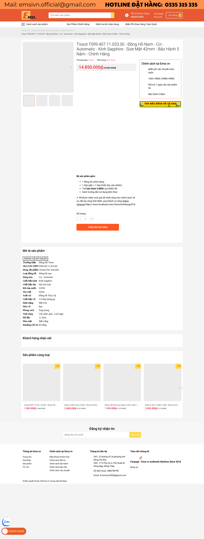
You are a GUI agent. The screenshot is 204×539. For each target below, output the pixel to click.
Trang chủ (27, 457)
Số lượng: (81, 213)
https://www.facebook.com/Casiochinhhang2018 (110, 204)
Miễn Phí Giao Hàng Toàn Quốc (141, 24)
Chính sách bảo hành (59, 463)
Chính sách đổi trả (57, 460)
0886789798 (113, 471)
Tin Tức (26, 467)
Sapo (64, 481)
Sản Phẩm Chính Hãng (78, 24)
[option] (48, 67)
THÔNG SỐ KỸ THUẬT (35, 258)
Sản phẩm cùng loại (36, 355)
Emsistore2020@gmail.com (113, 475)
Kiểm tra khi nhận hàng (107, 24)
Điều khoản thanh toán (60, 457)
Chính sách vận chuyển (60, 470)
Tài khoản (159, 13)
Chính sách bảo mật (58, 467)
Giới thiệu (27, 460)
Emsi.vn (134, 467)
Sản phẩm (27, 463)
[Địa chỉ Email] (102, 435)
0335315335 (137, 17)
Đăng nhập (158, 17)
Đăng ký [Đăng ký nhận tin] (135, 434)
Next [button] (70, 67)
